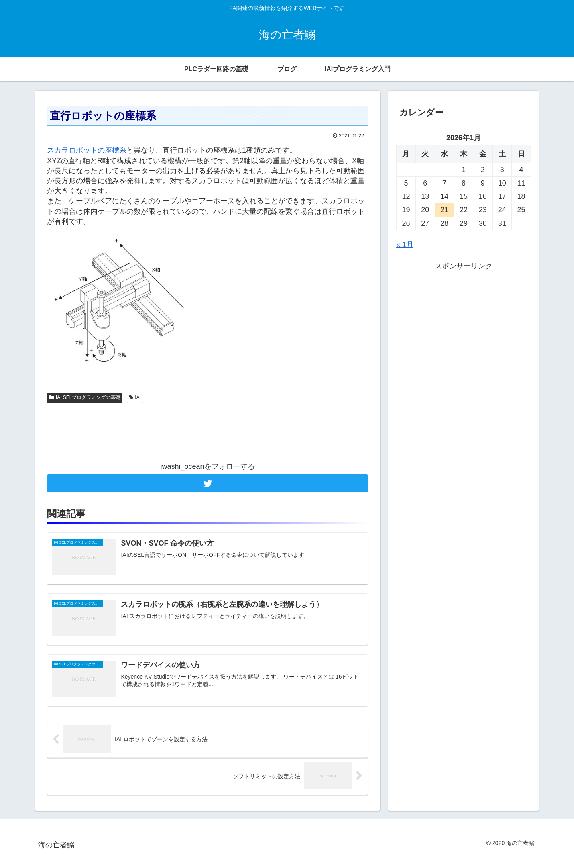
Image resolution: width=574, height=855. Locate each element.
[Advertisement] (207, 432)
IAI (135, 397)
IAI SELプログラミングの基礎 (84, 397)
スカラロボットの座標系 (86, 150)
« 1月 (404, 245)
